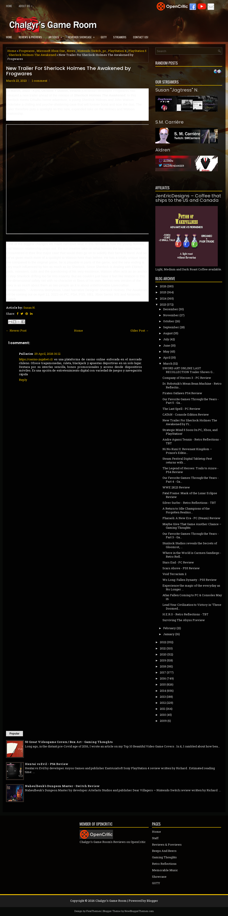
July (166, 339)
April (166, 357)
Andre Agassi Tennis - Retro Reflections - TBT (191, 441)
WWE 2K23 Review (176, 487)
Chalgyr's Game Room (111, 901)
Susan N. (29, 308)
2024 (163, 298)
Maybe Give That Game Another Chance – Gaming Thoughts (191, 526)
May (166, 351)
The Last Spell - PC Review (181, 409)
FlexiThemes (93, 911)
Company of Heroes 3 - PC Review (186, 378)
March (167, 363)
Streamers (119, 37)
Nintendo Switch (89, 51)
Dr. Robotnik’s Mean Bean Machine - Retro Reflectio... (192, 385)
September (171, 327)
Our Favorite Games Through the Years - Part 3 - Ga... (190, 535)
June (166, 345)
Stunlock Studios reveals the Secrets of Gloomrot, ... (189, 545)
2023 (163, 304)
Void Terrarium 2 (174, 574)
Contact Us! (140, 37)
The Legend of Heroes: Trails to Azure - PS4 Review (190, 470)
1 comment (39, 81)
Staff (155, 838)
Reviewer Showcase (82, 36)
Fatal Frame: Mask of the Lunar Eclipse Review (189, 495)
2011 (162, 709)
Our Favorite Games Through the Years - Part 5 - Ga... (190, 401)
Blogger (152, 901)
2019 (163, 660)
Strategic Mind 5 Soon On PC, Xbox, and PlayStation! (190, 432)
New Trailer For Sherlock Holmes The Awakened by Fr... (189, 422)
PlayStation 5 (137, 51)
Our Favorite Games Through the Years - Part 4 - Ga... (190, 480)
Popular (15, 733)
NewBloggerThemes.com (139, 911)
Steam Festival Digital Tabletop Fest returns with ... (187, 460)
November (171, 315)
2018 (163, 666)
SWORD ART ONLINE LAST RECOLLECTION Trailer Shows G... (188, 370)
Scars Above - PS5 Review (181, 568)
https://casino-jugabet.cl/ (36, 359)
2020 (163, 654)
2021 (163, 648)
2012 (163, 703)
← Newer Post (16, 330)
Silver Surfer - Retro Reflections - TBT (189, 503)
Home (9, 6)
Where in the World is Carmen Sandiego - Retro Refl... (191, 555)
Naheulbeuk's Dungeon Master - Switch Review (62, 786)
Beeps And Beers (164, 851)
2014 (163, 691)
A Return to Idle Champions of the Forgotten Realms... (186, 510)
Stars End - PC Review (178, 562)
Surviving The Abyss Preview (183, 620)
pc (104, 51)
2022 (163, 642)
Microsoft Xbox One (51, 51)
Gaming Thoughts (164, 857)
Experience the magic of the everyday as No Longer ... (191, 587)
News (71, 51)
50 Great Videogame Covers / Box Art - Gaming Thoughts (69, 742)
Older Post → (139, 330)
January (169, 634)
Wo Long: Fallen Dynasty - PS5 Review (189, 580)
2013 (163, 697)
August (168, 333)
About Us (27, 5)
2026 (163, 286)
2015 (163, 684)
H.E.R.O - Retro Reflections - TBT (185, 614)
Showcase (159, 877)
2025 (163, 292)
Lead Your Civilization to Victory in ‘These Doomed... (191, 606)
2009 (163, 721)
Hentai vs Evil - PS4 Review (46, 764)
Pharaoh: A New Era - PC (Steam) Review (191, 518)
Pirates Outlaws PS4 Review (182, 393)
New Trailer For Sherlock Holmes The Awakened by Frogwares (68, 71)
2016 (163, 678)
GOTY (104, 37)
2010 (163, 715)
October (168, 321)
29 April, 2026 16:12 (47, 354)
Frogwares (27, 51)
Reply (23, 380)
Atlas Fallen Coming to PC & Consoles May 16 (192, 597)
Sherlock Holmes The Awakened (32, 55)
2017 (163, 672)
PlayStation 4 (117, 51)
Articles (57, 36)
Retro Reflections (164, 864)
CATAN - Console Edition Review (185, 414)
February (169, 628)
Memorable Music (165, 870)
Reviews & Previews (30, 37)
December (170, 309)
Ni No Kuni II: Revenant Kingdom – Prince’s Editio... (187, 451)
